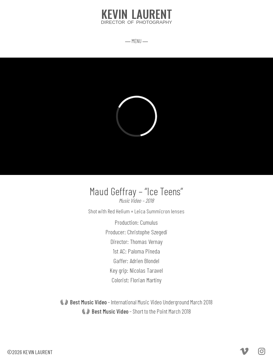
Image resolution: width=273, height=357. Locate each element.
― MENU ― (136, 41)
